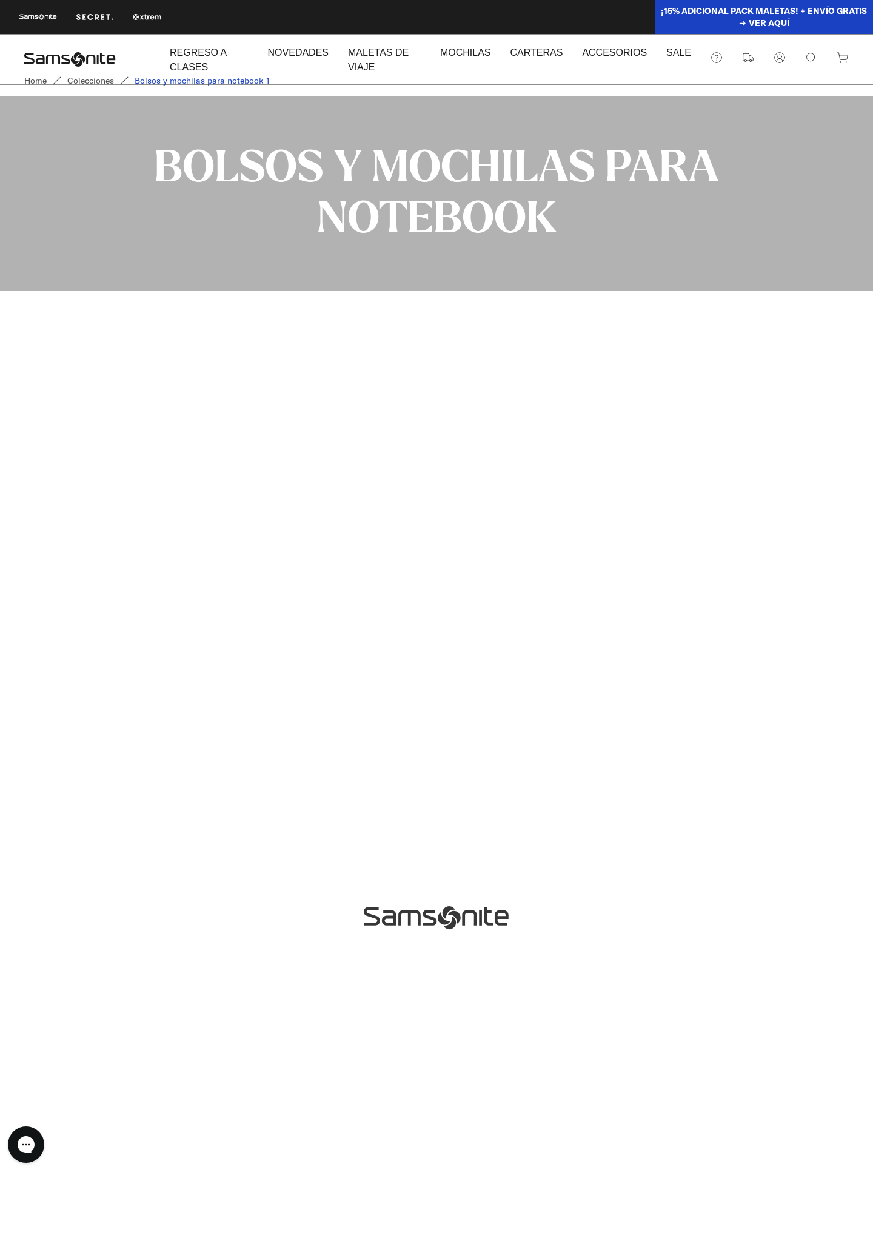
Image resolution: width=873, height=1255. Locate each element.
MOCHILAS (465, 52)
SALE (678, 52)
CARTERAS (536, 52)
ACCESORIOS (614, 52)
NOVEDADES (298, 52)
